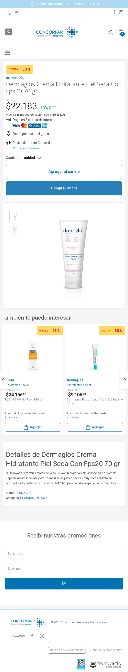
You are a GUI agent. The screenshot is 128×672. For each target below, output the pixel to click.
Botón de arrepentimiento (67, 650)
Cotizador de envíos (26, 148)
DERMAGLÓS (24, 493)
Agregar (32, 427)
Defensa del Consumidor (106, 650)
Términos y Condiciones (91, 622)
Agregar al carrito (64, 171)
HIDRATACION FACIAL (34, 498)
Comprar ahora (64, 188)
